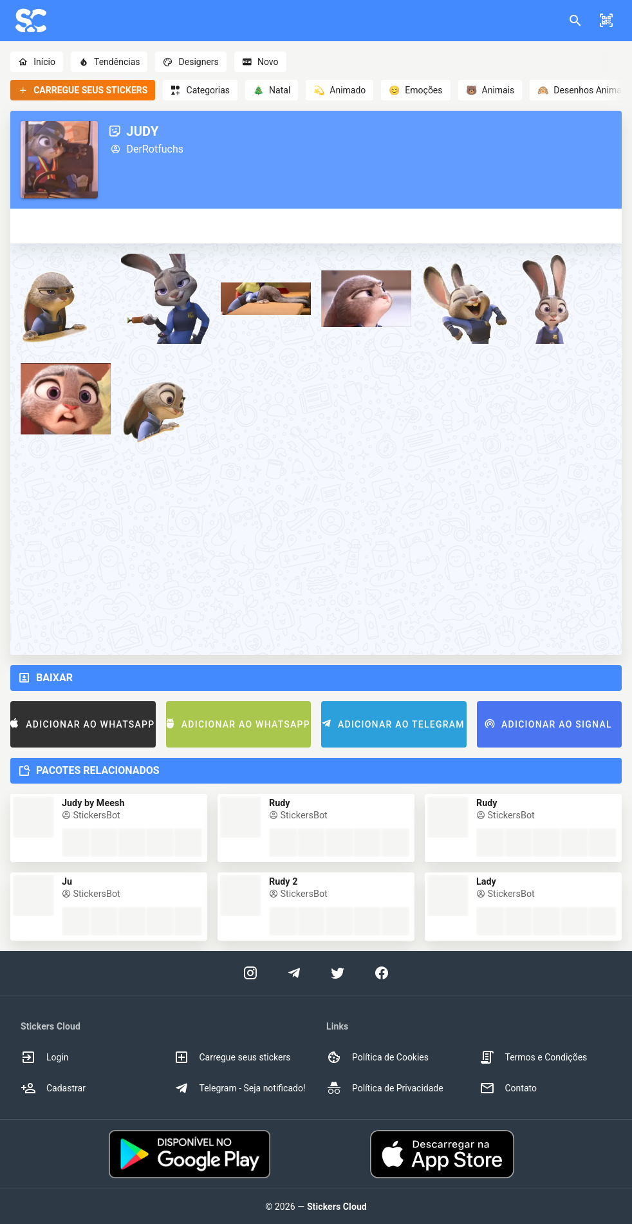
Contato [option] (508, 1088)
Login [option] (45, 1057)
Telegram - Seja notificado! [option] (240, 1088)
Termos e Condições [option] (533, 1057)
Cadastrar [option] (53, 1088)
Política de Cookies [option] (377, 1057)
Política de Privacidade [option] (384, 1088)
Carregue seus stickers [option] (232, 1057)
